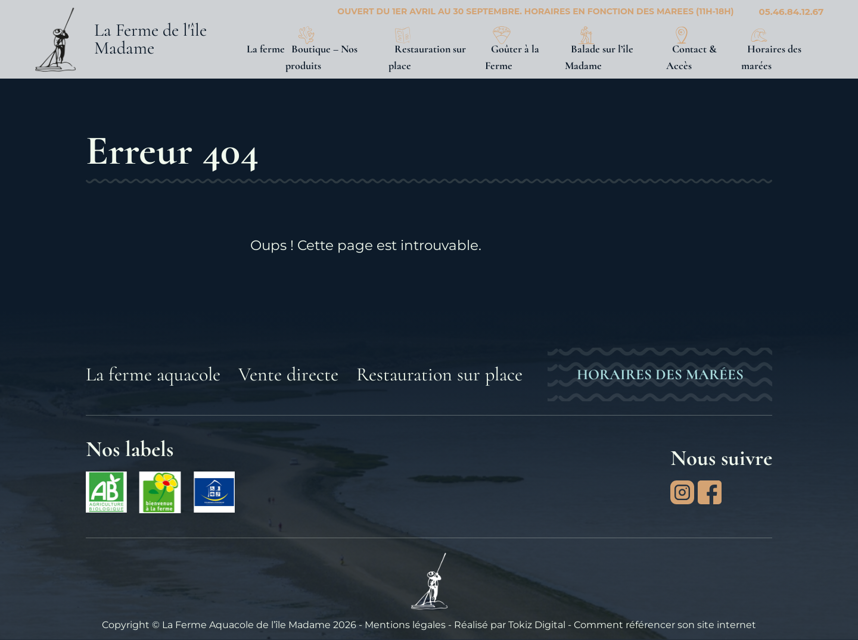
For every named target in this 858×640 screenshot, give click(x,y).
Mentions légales (405, 624)
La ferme (266, 48)
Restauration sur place (439, 374)
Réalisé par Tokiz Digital (509, 624)
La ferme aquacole (153, 374)
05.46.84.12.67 (791, 11)
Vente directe (288, 374)
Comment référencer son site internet (665, 624)
